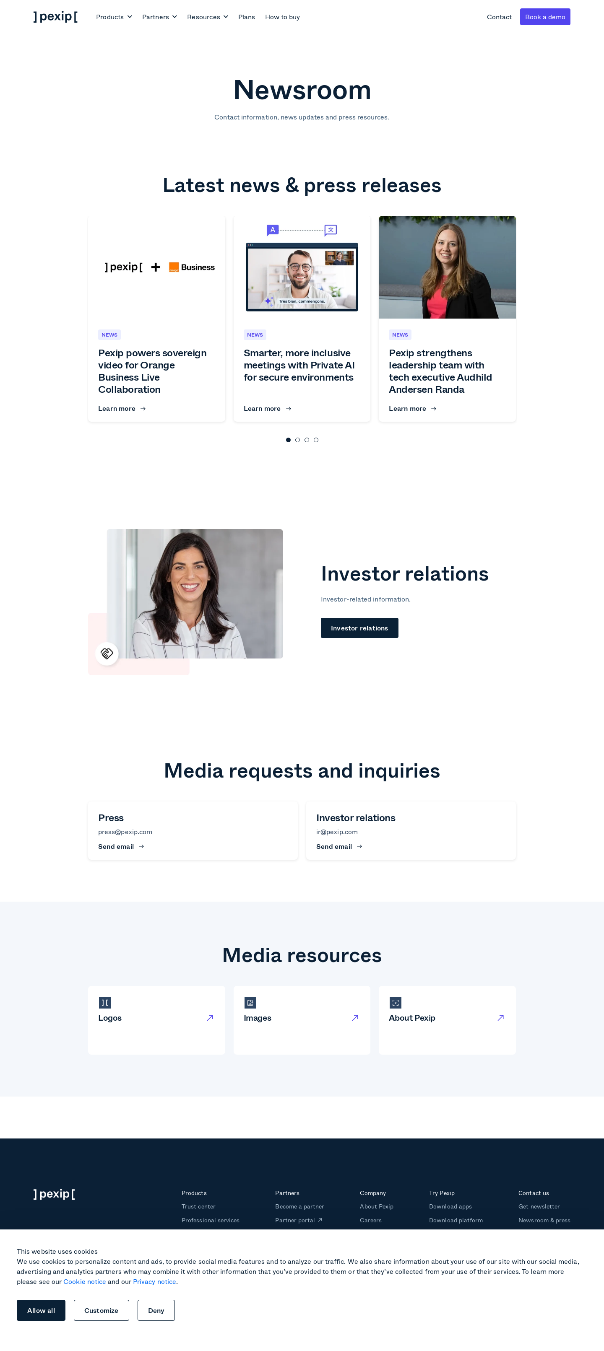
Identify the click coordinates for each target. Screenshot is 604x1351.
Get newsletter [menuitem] (539, 1206)
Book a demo (545, 16)
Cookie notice (84, 1281)
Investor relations (359, 627)
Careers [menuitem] (370, 1220)
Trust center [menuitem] (198, 1206)
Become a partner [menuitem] (299, 1206)
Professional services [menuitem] (211, 1220)
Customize (101, 1310)
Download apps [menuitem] (450, 1206)
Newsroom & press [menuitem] (544, 1220)
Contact (499, 16)
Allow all (41, 1310)
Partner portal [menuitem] (295, 1220)
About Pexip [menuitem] (376, 1206)
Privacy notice (154, 1281)
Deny (156, 1310)
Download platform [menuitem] (456, 1220)
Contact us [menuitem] (533, 1192)
